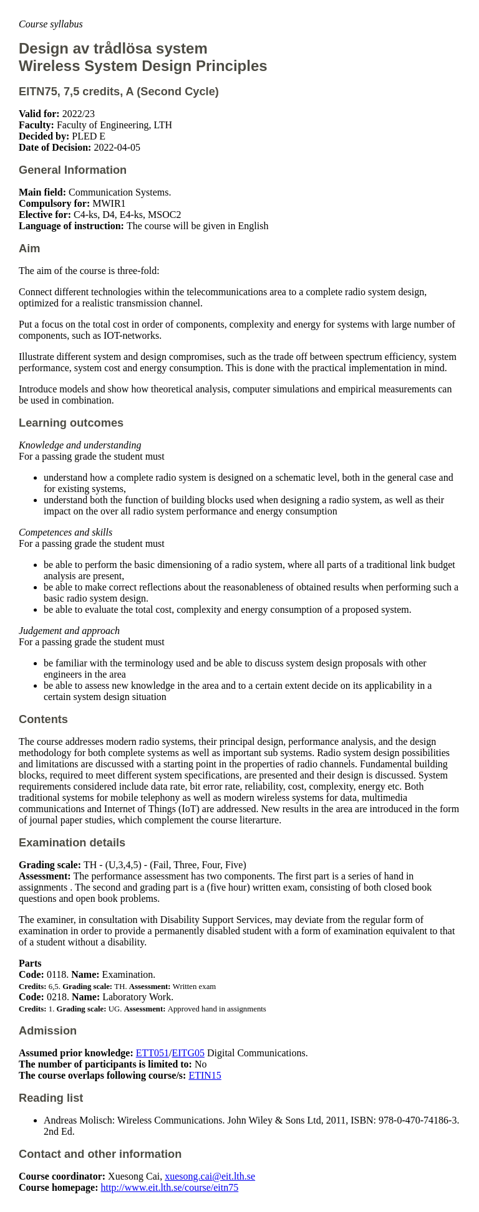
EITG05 (188, 1053)
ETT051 (152, 1053)
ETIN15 (204, 1075)
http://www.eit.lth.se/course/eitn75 (170, 1187)
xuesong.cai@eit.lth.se (210, 1176)
